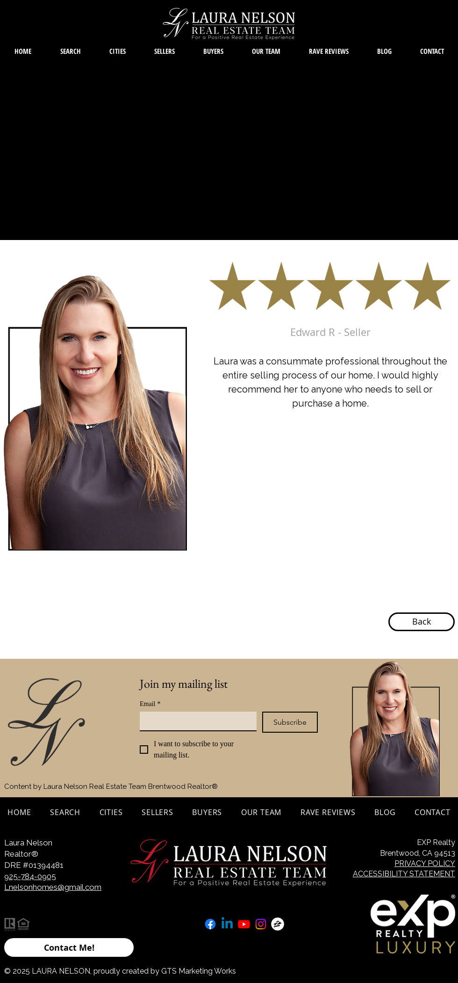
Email (150, 704)
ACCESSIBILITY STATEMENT (404, 873)
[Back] (421, 621)
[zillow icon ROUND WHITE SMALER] (278, 924)
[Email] (195, 721)
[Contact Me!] (69, 947)
